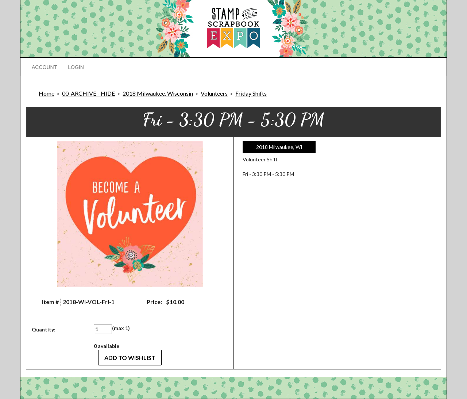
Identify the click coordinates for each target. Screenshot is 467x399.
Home (46, 93)
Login (76, 67)
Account (44, 67)
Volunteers (214, 93)
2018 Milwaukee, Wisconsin (158, 93)
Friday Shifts (251, 93)
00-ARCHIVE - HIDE (88, 93)
